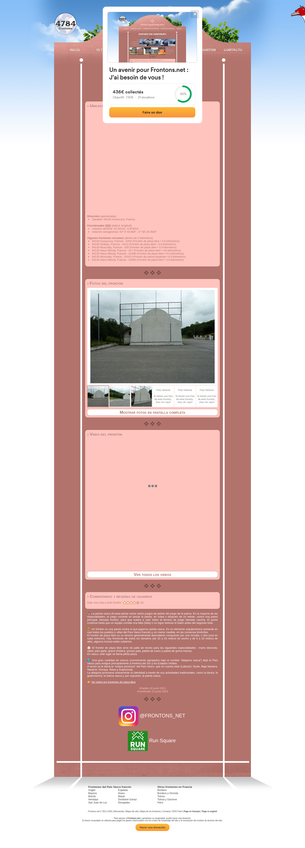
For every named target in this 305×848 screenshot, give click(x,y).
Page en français (192, 811)
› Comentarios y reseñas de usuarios (119, 596)
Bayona (92, 793)
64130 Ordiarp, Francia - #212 (110, 244)
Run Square (152, 740)
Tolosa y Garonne (167, 799)
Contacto (231, 50)
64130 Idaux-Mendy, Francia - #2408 (114, 253)
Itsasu (121, 793)
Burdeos (162, 790)
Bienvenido (119, 811)
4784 (65, 23)
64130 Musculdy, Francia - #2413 (112, 256)
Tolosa (161, 796)
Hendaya (93, 799)
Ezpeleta (123, 790)
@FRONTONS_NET (153, 715)
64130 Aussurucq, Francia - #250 (112, 241)
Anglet (91, 790)
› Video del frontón (104, 434)
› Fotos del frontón (105, 283)
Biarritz (92, 796)
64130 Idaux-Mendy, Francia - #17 (112, 250)
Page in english (209, 811)
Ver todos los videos (152, 574)
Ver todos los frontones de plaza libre (113, 682)
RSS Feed (177, 811)
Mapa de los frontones (150, 811)
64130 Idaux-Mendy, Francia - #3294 (114, 259)
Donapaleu (124, 802)
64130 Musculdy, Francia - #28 (110, 247)
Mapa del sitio (132, 811)
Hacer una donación (152, 827)
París (160, 802)
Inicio (75, 50)
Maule (121, 796)
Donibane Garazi (127, 799)
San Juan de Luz (97, 802)
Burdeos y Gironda (167, 793)
